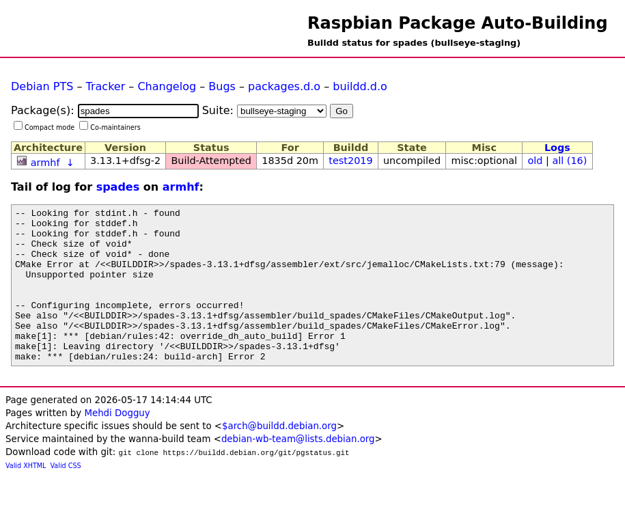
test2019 (350, 160)
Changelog (166, 86)
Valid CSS (66, 496)
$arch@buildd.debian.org (279, 457)
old (534, 160)
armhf (45, 162)
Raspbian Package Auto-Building (457, 23)
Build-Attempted (211, 160)
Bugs (222, 86)
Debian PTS (42, 86)
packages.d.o (284, 86)
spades (118, 186)
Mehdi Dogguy (117, 444)
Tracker (106, 86)
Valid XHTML (25, 496)
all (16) (569, 160)
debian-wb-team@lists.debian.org (298, 470)
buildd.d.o (360, 86)
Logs (557, 147)
